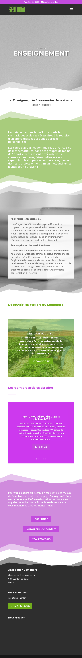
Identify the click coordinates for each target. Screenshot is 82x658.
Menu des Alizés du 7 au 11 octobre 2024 (41, 414)
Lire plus (41, 442)
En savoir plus (41, 357)
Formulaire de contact (41, 525)
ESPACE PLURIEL (41, 329)
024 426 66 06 (41, 535)
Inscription (41, 514)
